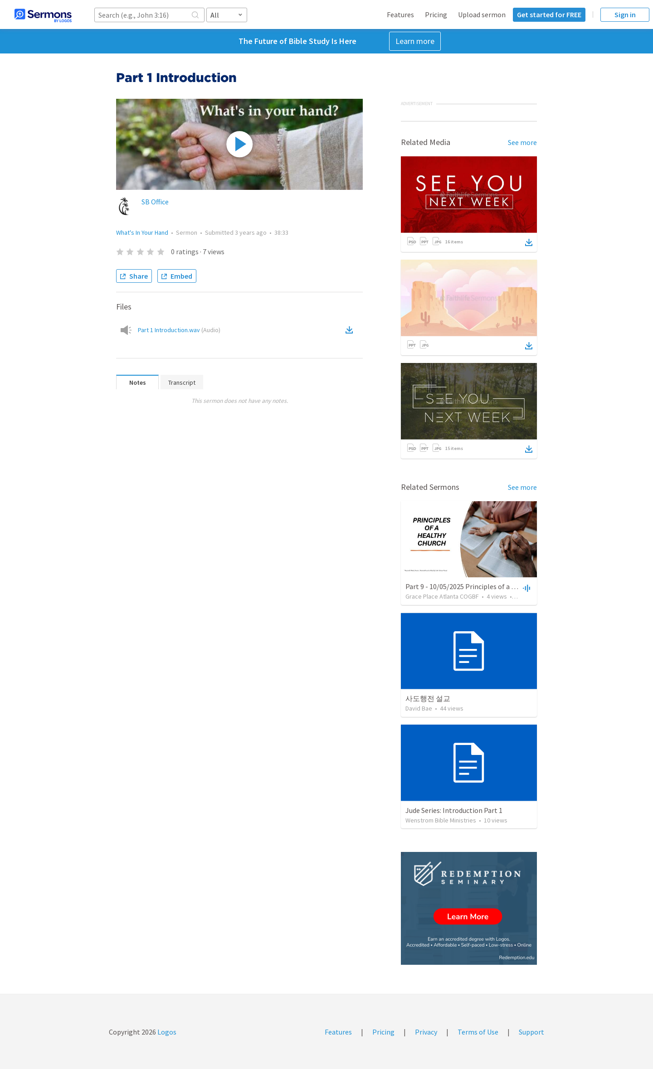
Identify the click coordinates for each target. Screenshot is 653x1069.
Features (400, 14)
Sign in (625, 14)
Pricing (436, 14)
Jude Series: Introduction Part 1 (453, 810)
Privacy (426, 1031)
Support (531, 1031)
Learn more (414, 41)
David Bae (418, 708)
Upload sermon (482, 14)
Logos (166, 1031)
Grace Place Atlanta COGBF (442, 596)
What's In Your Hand (142, 232)
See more (522, 142)
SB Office (155, 201)
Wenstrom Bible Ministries (440, 820)
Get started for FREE (549, 14)
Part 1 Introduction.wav (179, 330)
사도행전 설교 (427, 698)
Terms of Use (478, 1031)
